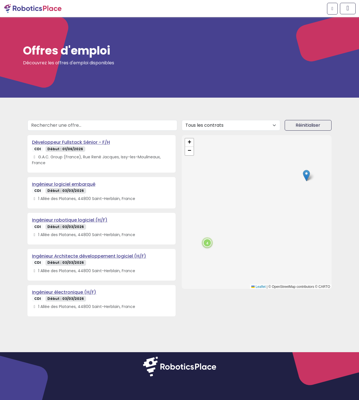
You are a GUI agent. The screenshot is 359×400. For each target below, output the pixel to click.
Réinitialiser (308, 125)
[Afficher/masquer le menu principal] (348, 8)
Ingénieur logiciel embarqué (63, 184)
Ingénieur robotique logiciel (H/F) (69, 220)
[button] (306, 175)
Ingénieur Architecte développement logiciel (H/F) (89, 256)
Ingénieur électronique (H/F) (64, 292)
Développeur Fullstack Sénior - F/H (71, 142)
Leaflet (258, 287)
